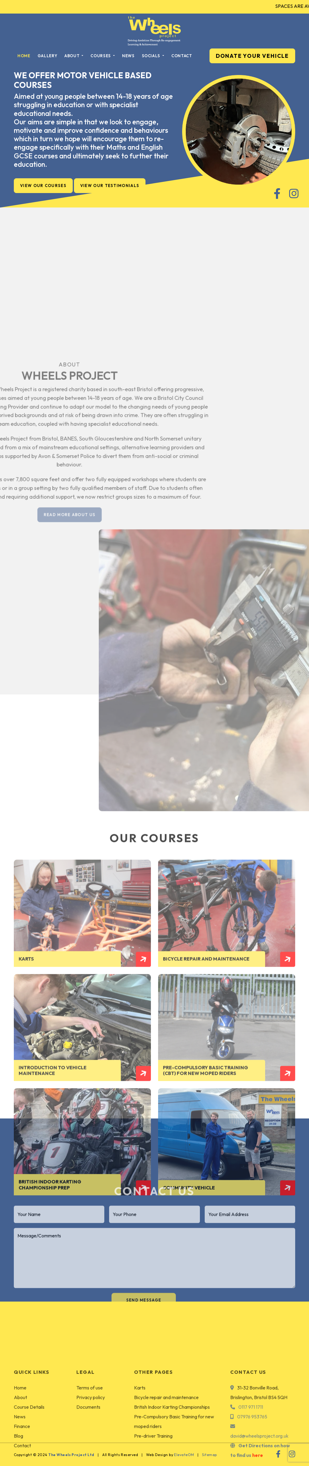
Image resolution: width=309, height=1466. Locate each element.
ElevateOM (184, 1454)
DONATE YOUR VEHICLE (252, 55)
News (128, 55)
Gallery (47, 55)
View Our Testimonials (109, 185)
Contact (181, 55)
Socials (151, 55)
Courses (101, 55)
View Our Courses (43, 185)
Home (23, 55)
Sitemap (209, 1454)
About (72, 55)
